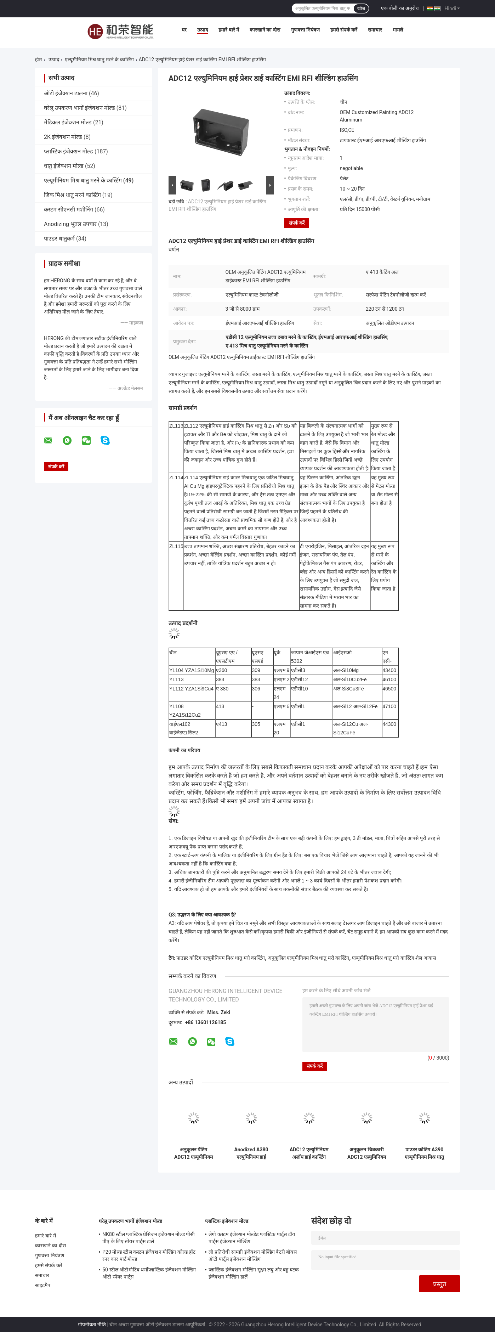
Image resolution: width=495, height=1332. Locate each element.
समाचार (375, 30)
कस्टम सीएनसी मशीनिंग (68, 209)
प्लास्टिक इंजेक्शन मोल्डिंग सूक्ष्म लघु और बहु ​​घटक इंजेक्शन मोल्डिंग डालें (254, 1273)
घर (184, 30)
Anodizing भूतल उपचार (70, 224)
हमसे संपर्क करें (343, 30)
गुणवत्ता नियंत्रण (305, 30)
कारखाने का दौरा (265, 30)
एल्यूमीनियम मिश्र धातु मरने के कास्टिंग (99, 59)
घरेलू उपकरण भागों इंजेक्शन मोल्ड (79, 108)
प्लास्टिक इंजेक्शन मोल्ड (68, 151)
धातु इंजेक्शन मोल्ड (64, 166)
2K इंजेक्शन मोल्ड (63, 137)
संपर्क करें (297, 223)
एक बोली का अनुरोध (400, 8)
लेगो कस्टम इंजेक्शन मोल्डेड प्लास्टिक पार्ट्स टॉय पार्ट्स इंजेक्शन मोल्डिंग (252, 1237)
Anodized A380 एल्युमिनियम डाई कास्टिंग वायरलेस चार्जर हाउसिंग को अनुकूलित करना (251, 1153)
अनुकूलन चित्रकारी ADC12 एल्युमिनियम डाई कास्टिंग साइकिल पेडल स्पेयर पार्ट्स (366, 1153)
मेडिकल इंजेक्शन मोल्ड (68, 122)
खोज (361, 8)
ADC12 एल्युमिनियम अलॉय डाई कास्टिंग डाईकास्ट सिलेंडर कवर (309, 1153)
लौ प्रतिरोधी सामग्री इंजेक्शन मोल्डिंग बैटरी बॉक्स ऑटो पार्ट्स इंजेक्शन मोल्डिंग (253, 1255)
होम (38, 59)
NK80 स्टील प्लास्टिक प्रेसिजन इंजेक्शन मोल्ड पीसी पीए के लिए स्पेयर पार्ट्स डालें (148, 1237)
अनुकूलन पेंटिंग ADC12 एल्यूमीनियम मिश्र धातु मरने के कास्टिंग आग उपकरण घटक (193, 1153)
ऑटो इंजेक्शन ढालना (65, 93)
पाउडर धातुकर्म (59, 238)
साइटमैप (43, 1285)
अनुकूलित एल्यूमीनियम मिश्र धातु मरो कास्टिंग (308, 958)
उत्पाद (202, 30)
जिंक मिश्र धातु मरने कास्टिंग (72, 195)
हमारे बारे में (228, 30)
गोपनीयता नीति (92, 1324)
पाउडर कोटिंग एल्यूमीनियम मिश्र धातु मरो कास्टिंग (220, 958)
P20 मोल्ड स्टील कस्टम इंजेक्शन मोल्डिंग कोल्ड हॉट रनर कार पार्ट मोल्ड (148, 1255)
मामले (398, 30)
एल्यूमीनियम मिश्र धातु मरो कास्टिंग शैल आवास (394, 958)
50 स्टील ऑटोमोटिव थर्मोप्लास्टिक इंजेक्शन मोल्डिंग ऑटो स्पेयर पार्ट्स (149, 1273)
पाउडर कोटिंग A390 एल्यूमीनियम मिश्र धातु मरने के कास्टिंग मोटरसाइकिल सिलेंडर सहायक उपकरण (424, 1153)
